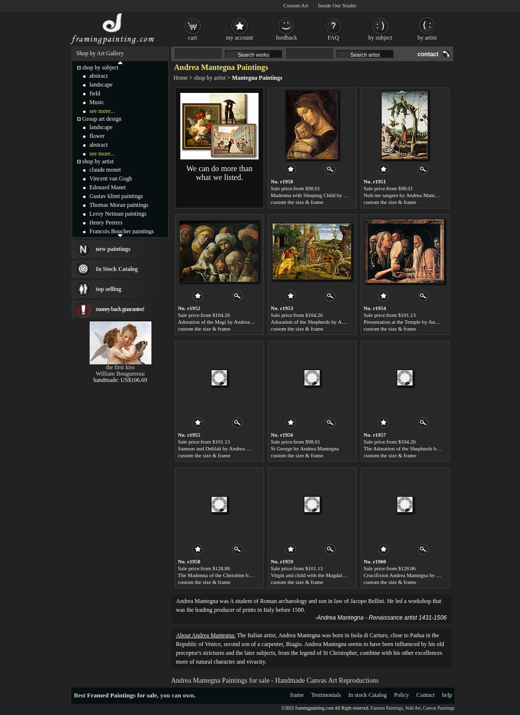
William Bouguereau (120, 373)
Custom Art (295, 5)
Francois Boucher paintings (121, 231)
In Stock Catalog (117, 269)
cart (192, 37)
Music (96, 102)
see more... (102, 111)
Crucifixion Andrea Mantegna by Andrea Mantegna (419, 575)
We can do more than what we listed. (219, 172)
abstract (98, 75)
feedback (286, 37)
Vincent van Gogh (110, 178)
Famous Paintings (386, 708)
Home (180, 77)
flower (97, 136)
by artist (427, 37)
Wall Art (413, 708)
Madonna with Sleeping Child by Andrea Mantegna (326, 195)
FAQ (333, 37)
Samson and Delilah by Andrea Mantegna (223, 448)
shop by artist (210, 77)
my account (239, 37)
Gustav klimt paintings (116, 196)
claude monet (105, 169)
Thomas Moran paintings (119, 204)
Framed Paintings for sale (122, 695)
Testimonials (326, 695)
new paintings (113, 249)
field (94, 93)
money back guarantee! (120, 309)
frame (297, 695)
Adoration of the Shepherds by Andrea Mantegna (323, 322)
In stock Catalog (367, 695)
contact (427, 54)
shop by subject (100, 67)
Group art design (102, 118)
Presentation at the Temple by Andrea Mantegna (415, 322)
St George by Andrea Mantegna (305, 448)
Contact (425, 695)
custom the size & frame (297, 202)
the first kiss (120, 367)
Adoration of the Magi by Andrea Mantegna (225, 322)
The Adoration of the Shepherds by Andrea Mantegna (421, 448)
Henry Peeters (106, 222)
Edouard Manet (107, 187)
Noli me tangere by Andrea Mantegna (404, 195)
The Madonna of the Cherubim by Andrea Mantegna (234, 575)
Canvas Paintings (439, 708)
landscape (100, 84)
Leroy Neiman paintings (118, 213)
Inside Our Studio (337, 5)
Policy (401, 695)
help (447, 695)
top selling (108, 289)
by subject (380, 37)
